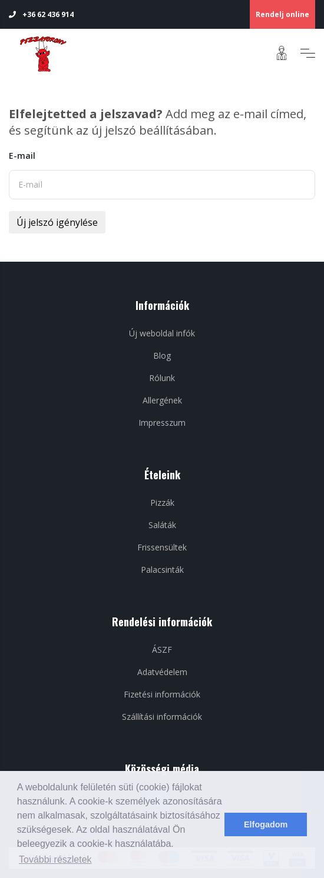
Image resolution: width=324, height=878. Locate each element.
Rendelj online (282, 14)
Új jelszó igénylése (57, 222)
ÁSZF (162, 649)
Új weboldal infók (162, 333)
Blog (162, 355)
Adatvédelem (162, 671)
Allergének (162, 400)
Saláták (162, 524)
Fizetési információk (162, 694)
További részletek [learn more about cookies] (55, 859)
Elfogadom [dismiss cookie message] (265, 824)
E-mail (22, 155)
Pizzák (162, 502)
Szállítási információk (162, 716)
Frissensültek (162, 547)
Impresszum (162, 422)
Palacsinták (162, 569)
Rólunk (162, 377)
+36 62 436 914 (41, 14)
